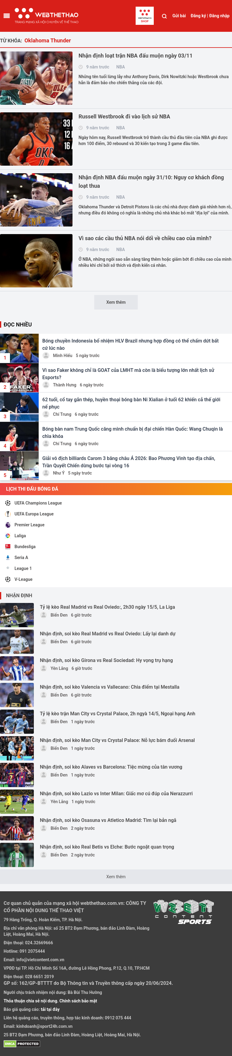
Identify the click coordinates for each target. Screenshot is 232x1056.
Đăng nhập (219, 15)
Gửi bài (179, 15)
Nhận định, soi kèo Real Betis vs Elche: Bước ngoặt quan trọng (107, 847)
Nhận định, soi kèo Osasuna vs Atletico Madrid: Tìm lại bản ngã (108, 820)
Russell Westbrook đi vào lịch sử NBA (124, 116)
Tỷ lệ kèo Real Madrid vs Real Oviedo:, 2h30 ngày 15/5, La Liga (107, 607)
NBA (120, 67)
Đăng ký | (199, 15)
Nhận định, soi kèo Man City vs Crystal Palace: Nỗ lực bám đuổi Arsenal (117, 740)
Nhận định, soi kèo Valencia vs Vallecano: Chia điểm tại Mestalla (109, 687)
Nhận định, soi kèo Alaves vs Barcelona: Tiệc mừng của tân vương (111, 767)
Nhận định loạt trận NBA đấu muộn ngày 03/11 (136, 55)
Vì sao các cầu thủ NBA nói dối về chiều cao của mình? (145, 238)
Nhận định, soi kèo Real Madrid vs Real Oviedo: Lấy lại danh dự (108, 634)
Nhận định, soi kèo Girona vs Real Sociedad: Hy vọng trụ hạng (106, 660)
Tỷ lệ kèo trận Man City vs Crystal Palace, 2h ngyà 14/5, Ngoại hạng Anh (117, 714)
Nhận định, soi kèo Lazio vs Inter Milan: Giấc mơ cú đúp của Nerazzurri (116, 793)
